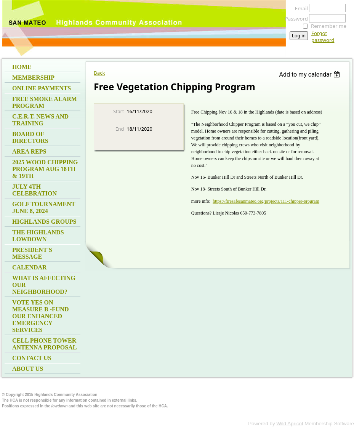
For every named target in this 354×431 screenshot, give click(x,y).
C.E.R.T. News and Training (40, 120)
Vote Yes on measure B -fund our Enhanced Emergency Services (40, 316)
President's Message (32, 253)
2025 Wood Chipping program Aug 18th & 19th (45, 169)
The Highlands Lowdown (38, 235)
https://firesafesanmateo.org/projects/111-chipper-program (266, 201)
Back (99, 72)
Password (294, 18)
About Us (27, 368)
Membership (33, 77)
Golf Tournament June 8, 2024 (43, 207)
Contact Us (31, 358)
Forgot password (322, 36)
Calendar (29, 267)
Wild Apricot (289, 423)
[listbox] (310, 74)
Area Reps (29, 151)
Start (118, 111)
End (119, 128)
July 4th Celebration (34, 190)
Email (299, 8)
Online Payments (41, 88)
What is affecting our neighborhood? (43, 285)
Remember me (328, 25)
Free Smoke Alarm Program (44, 102)
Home (22, 67)
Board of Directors (30, 137)
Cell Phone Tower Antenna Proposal (44, 344)
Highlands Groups (44, 221)
